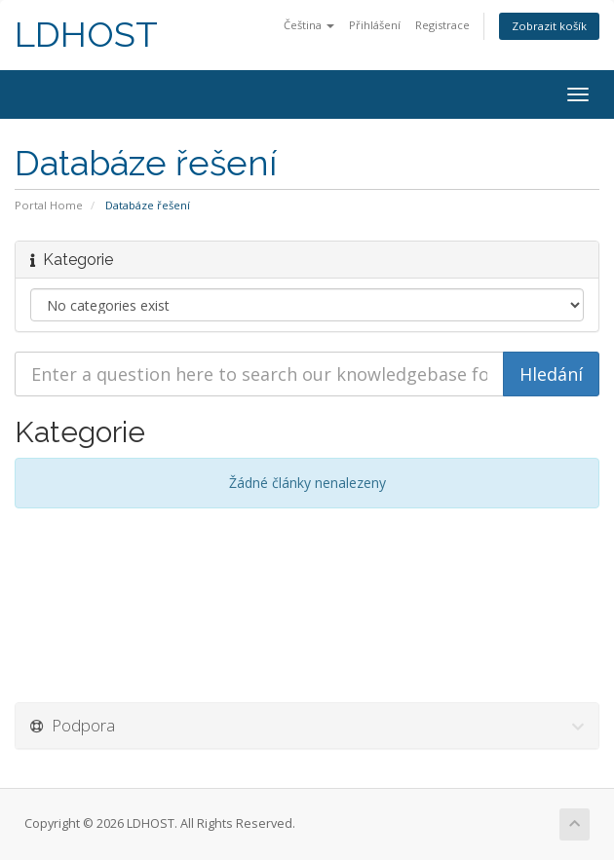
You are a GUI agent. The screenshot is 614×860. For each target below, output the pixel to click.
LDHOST (86, 35)
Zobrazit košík (549, 26)
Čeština (309, 25)
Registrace (442, 25)
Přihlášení (375, 25)
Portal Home (49, 205)
